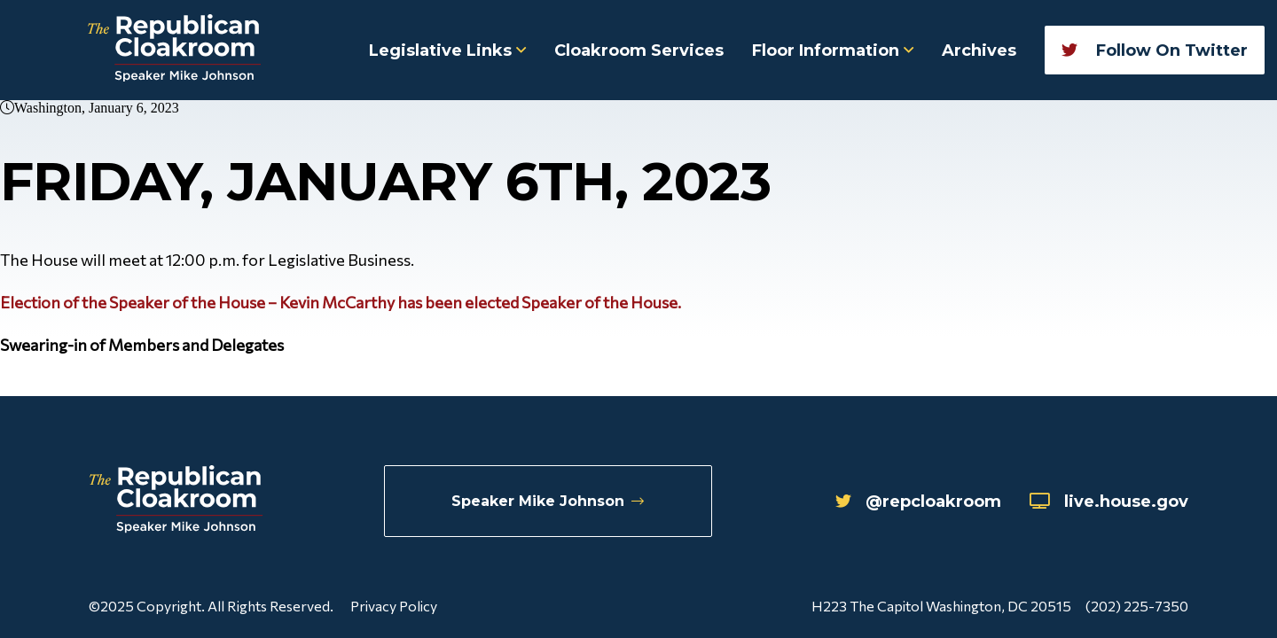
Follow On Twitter (1155, 50)
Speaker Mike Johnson (547, 501)
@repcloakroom (918, 501)
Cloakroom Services (639, 50)
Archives (979, 50)
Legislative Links (447, 50)
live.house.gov (1109, 501)
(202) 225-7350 (1136, 605)
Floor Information (832, 50)
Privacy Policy (393, 605)
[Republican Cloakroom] (174, 50)
